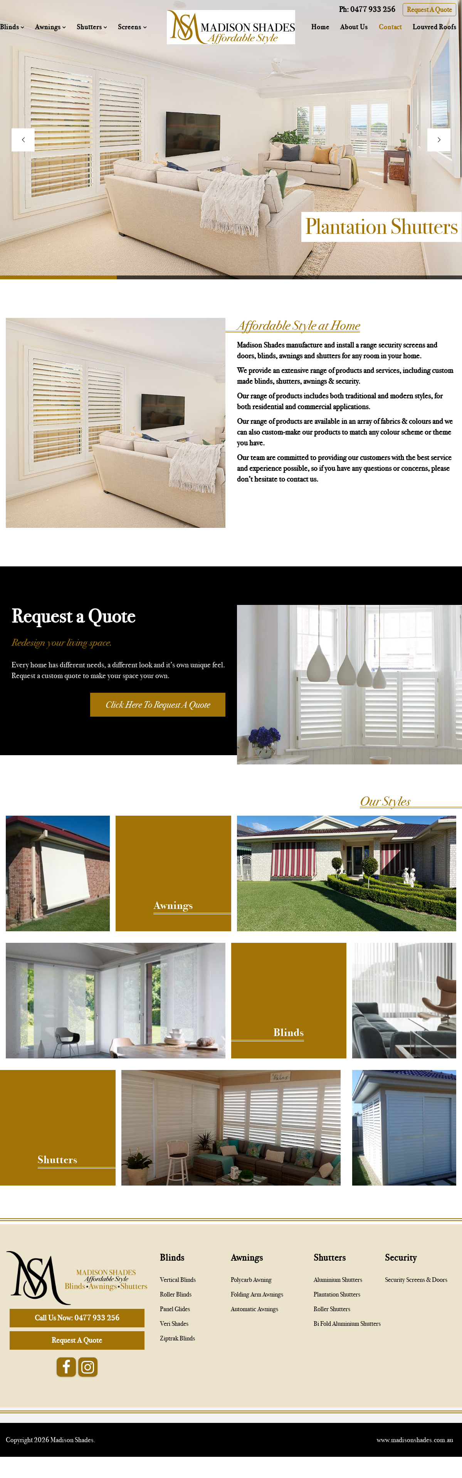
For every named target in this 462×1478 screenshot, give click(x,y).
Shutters (90, 27)
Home (320, 27)
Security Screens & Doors (416, 1280)
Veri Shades (174, 1324)
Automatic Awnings (254, 1309)
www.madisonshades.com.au (415, 1440)
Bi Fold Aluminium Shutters (347, 1324)
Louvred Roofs (435, 27)
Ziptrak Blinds (177, 1338)
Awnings (48, 27)
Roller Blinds (176, 1294)
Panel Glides (175, 1309)
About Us (354, 27)
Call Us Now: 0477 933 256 (77, 1318)
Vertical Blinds (178, 1280)
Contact (390, 27)
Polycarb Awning (251, 1280)
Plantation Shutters (337, 1294)
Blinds (10, 27)
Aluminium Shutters (338, 1280)
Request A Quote (429, 9)
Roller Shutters (332, 1309)
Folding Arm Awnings (257, 1294)
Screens (130, 27)
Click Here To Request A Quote (158, 704)
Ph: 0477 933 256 (367, 9)
